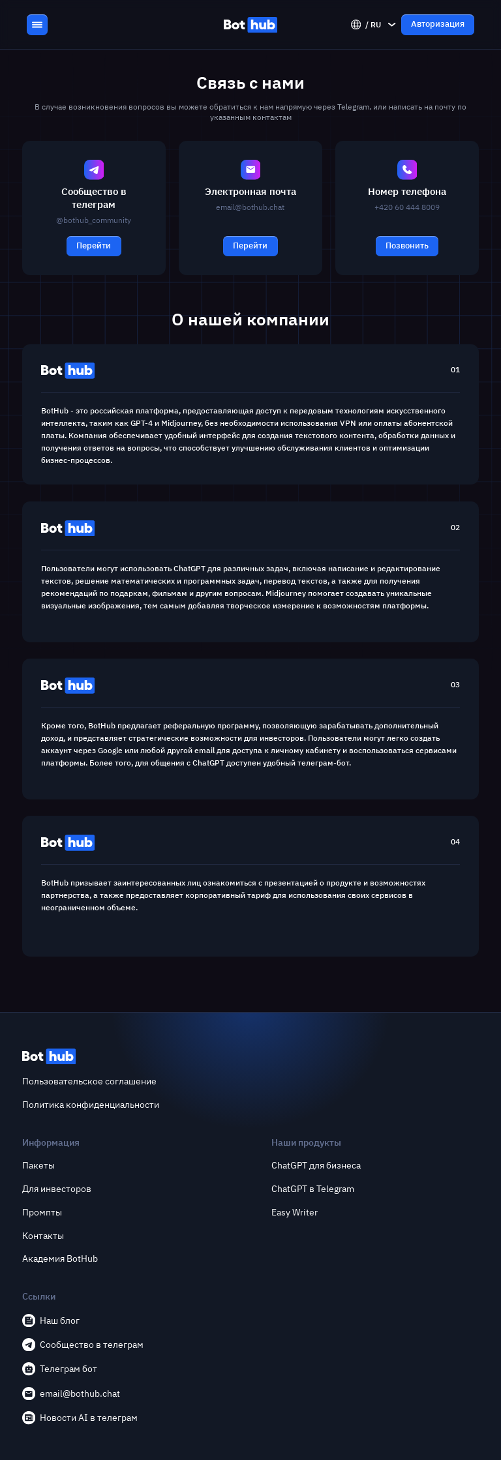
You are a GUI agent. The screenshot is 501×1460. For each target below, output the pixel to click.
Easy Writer (294, 1212)
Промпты (42, 1212)
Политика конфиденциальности (90, 1104)
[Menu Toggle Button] (37, 24)
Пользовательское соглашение (89, 1081)
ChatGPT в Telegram (312, 1189)
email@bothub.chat (71, 1393)
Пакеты (38, 1165)
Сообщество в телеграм (83, 1344)
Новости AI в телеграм (80, 1417)
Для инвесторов (56, 1189)
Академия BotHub (60, 1258)
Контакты (43, 1236)
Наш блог (51, 1320)
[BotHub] (250, 25)
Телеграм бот (59, 1368)
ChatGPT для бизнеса (316, 1165)
